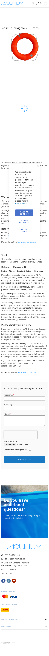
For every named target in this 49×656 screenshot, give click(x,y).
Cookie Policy (21, 203)
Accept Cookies (24, 213)
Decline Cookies (24, 230)
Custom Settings (24, 221)
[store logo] (13, 3)
